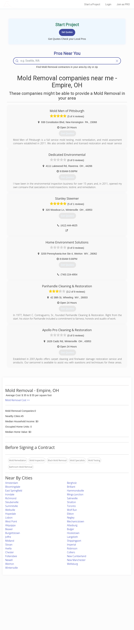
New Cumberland (76, 556)
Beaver (9, 529)
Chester (9, 552)
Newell (9, 560)
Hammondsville (75, 490)
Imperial (71, 544)
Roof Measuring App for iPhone (64, 609)
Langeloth (72, 536)
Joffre (8, 536)
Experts (52, 601)
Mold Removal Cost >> (17, 400)
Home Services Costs (24, 597)
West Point (11, 521)
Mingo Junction (75, 494)
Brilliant (71, 486)
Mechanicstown (75, 521)
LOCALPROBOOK (23, 4)
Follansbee (11, 556)
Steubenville (11, 502)
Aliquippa (10, 525)
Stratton (71, 502)
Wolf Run (72, 510)
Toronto (71, 506)
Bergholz (72, 483)
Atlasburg (72, 525)
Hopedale (10, 513)
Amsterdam (11, 483)
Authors (97, 605)
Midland (9, 540)
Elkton (70, 513)
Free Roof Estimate (23, 609)
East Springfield (13, 490)
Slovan (8, 544)
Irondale (9, 494)
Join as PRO (123, 4)
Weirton (9, 563)
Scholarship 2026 (102, 597)
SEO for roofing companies (106, 613)
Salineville (72, 498)
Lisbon (9, 517)
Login (108, 4)
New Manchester (76, 560)
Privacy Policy (100, 601)
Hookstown (73, 533)
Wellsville (10, 510)
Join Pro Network (57, 597)
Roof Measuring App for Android (64, 613)
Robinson (72, 548)
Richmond (10, 498)
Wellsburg (72, 563)
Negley (70, 517)
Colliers (71, 552)
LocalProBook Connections (107, 609)
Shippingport (74, 540)
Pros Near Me (20, 601)
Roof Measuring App (58, 605)
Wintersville (11, 567)
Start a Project (92, 4)
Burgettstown (12, 533)
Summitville (11, 506)
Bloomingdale (12, 486)
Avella (8, 548)
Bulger (70, 529)
